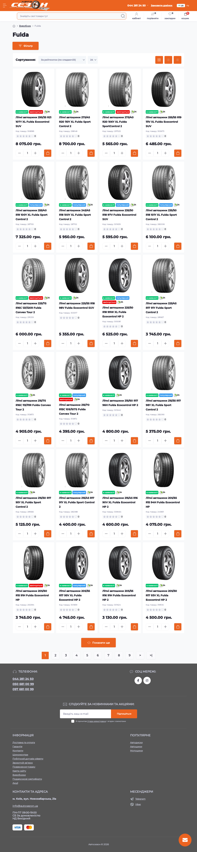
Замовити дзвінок (161, 5)
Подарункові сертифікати (27, 779)
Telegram (140, 798)
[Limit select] (93, 60)
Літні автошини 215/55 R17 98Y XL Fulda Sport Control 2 (163, 405)
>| (151, 655)
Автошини (136, 746)
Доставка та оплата (23, 742)
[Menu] (5, 5)
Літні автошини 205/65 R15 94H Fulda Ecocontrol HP (163, 502)
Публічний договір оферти (27, 758)
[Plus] (35, 153)
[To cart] (47, 153)
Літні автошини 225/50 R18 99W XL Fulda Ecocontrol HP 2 (117, 312)
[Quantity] (27, 153)
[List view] (168, 60)
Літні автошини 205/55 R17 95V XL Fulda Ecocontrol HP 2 (74, 595)
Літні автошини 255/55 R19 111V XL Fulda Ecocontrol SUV (163, 122)
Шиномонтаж (20, 754)
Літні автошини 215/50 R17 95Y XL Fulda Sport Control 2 (33, 502)
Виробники (19, 775)
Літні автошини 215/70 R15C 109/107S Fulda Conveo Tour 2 (74, 409)
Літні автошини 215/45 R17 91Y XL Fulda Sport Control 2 (76, 502)
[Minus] (19, 153)
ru (188, 5)
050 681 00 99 (23, 684)
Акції (15, 783)
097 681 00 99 (23, 689)
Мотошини (136, 750)
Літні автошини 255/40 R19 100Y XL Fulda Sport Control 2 (31, 215)
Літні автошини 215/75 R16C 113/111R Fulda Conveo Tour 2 (33, 405)
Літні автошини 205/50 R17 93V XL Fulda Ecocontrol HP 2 (161, 595)
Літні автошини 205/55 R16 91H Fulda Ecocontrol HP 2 (119, 595)
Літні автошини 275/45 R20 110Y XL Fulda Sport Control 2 (75, 122)
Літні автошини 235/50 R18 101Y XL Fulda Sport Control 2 (161, 215)
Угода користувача (96, 721)
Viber (138, 804)
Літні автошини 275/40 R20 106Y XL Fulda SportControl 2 (118, 122)
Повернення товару (23, 766)
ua (180, 5)
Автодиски (136, 742)
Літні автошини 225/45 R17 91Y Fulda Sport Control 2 (161, 308)
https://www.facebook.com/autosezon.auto (138, 680)
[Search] (123, 16)
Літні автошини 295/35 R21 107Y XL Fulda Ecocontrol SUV (33, 122)
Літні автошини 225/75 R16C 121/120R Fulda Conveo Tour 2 (31, 308)
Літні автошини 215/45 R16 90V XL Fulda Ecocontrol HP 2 (120, 502)
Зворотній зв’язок (22, 762)
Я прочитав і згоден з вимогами (101, 721)
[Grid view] (159, 60)
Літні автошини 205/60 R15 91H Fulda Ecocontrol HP (32, 595)
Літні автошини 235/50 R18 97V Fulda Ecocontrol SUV (119, 215)
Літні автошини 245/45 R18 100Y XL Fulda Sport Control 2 (75, 215)
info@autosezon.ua (25, 806)
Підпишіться (124, 713)
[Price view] (177, 60)
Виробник (25, 26)
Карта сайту (19, 770)
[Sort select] (62, 60)
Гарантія (17, 746)
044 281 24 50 (23, 679)
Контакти (17, 750)
